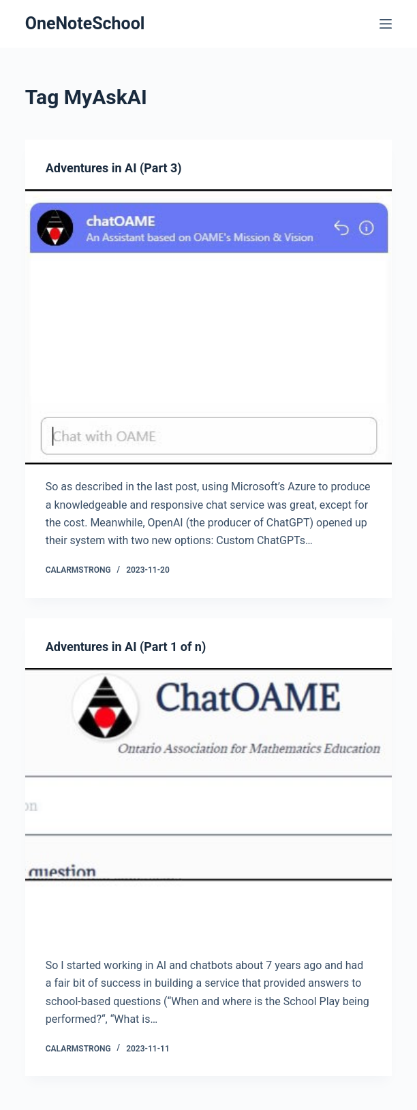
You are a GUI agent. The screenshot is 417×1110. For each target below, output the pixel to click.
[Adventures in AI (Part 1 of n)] (208, 805)
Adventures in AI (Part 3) (114, 168)
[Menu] (386, 24)
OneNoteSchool (85, 23)
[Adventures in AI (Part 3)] (208, 326)
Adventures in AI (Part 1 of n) (126, 646)
